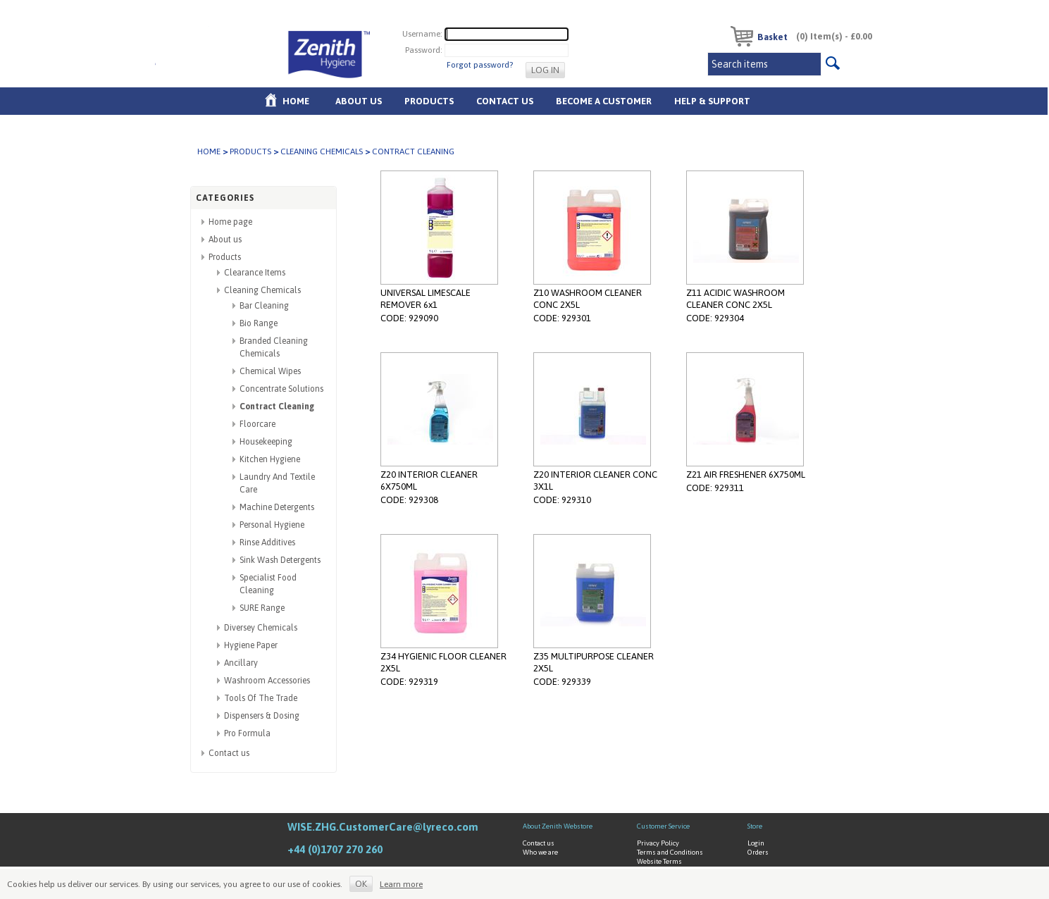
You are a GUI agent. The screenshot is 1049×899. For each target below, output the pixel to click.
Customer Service (663, 826)
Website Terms (659, 861)
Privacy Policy (658, 843)
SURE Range (262, 608)
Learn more (401, 884)
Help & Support (712, 101)
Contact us (229, 753)
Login (755, 843)
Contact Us (504, 101)
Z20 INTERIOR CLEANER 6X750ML (429, 480)
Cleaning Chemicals (321, 151)
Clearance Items (254, 273)
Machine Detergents (277, 507)
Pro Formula (247, 733)
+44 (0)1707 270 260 (335, 849)
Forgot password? (480, 65)
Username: (422, 34)
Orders (758, 852)
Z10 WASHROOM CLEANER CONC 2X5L (587, 298)
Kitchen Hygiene (270, 459)
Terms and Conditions (670, 852)
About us (358, 101)
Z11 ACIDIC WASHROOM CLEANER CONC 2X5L (735, 298)
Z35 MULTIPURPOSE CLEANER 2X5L (593, 662)
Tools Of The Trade (260, 698)
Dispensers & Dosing (261, 716)
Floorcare (257, 424)
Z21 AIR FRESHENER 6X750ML (745, 474)
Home (296, 101)
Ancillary (241, 663)
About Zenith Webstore (557, 826)
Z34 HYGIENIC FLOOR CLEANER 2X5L (443, 662)
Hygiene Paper (251, 645)
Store (754, 826)
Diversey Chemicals (260, 628)
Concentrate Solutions (281, 389)
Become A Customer (604, 101)
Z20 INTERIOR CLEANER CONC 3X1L (595, 480)
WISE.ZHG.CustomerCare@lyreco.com (382, 827)
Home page (230, 222)
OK (361, 884)
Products (429, 101)
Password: (423, 50)
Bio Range (259, 323)
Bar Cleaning (264, 306)
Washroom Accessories (267, 681)
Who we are (540, 852)
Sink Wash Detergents (280, 560)
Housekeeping (266, 442)
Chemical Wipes (270, 371)
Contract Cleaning (277, 406)
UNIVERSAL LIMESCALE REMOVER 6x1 (425, 298)
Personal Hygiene (272, 525)
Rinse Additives (267, 542)
